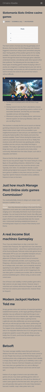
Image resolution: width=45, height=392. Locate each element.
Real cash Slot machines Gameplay (23, 38)
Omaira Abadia (10, 3)
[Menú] (41, 3)
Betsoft (14, 40)
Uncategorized (28, 21)
